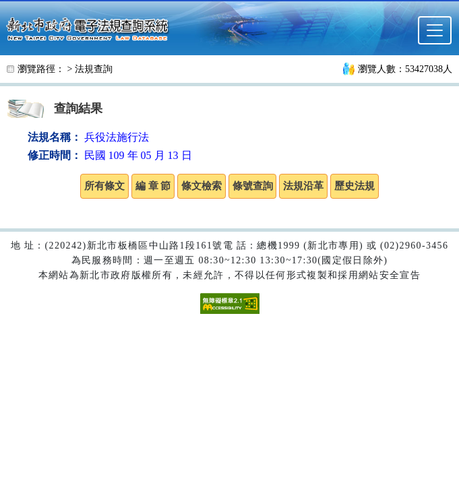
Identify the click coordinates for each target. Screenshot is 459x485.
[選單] (435, 30)
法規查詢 (94, 69)
